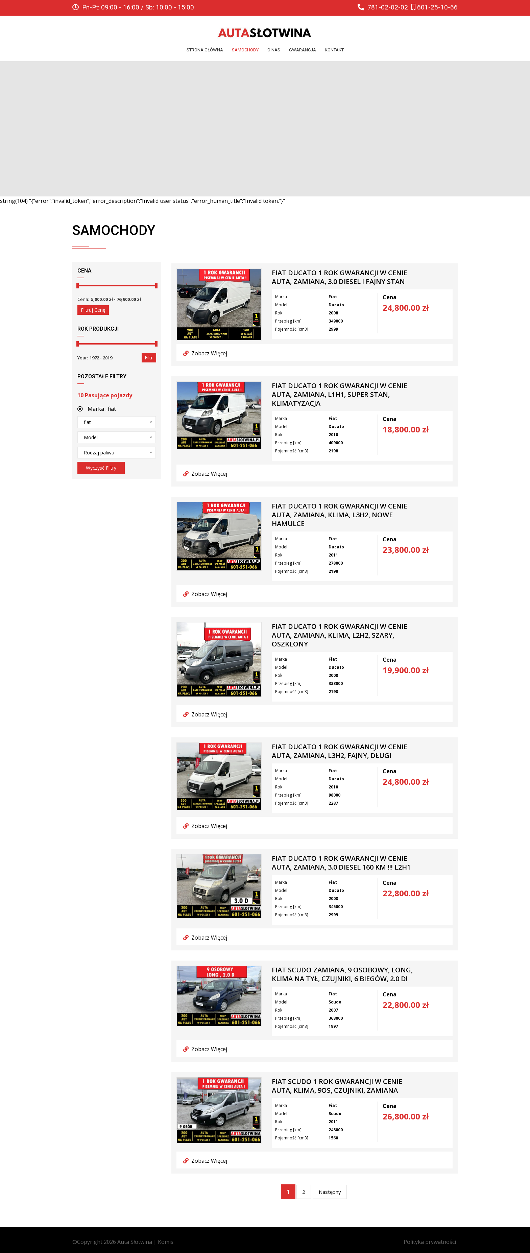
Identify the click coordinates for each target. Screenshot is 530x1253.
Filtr (149, 357)
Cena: (83, 299)
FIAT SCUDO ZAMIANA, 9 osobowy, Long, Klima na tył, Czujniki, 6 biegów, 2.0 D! (342, 974)
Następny (330, 1191)
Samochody (245, 49)
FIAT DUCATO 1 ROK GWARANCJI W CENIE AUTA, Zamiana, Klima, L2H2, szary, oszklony (339, 635)
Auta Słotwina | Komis (145, 1242)
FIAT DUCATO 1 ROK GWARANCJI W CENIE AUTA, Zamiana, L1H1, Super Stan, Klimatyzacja (339, 394)
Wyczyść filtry (101, 468)
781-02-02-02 (383, 7)
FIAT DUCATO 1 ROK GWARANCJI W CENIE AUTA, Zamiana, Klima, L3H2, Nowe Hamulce (339, 515)
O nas (273, 49)
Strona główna (205, 49)
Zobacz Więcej (205, 353)
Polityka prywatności (430, 1242)
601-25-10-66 (434, 7)
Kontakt (334, 49)
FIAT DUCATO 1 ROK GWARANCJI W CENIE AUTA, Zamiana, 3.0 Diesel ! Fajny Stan (339, 277)
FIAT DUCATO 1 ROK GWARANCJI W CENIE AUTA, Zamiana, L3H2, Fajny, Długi (339, 751)
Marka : (96, 408)
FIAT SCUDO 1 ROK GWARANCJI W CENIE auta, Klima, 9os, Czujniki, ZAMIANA (337, 1086)
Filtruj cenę (93, 310)
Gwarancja (302, 49)
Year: (82, 358)
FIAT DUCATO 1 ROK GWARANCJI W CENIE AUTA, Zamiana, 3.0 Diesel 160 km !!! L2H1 (341, 863)
